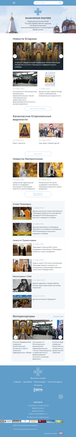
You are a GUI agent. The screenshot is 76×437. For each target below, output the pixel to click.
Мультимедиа (40, 382)
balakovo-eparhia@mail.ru (38, 414)
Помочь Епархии (55, 382)
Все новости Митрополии (38, 194)
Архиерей (27, 382)
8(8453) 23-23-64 (38, 408)
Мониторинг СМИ (22, 276)
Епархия (17, 382)
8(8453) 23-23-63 (38, 411)
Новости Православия (24, 240)
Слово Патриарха (22, 204)
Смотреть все (58, 316)
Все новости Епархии (38, 109)
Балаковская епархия (38, 18)
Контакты (38, 385)
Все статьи (38, 154)
